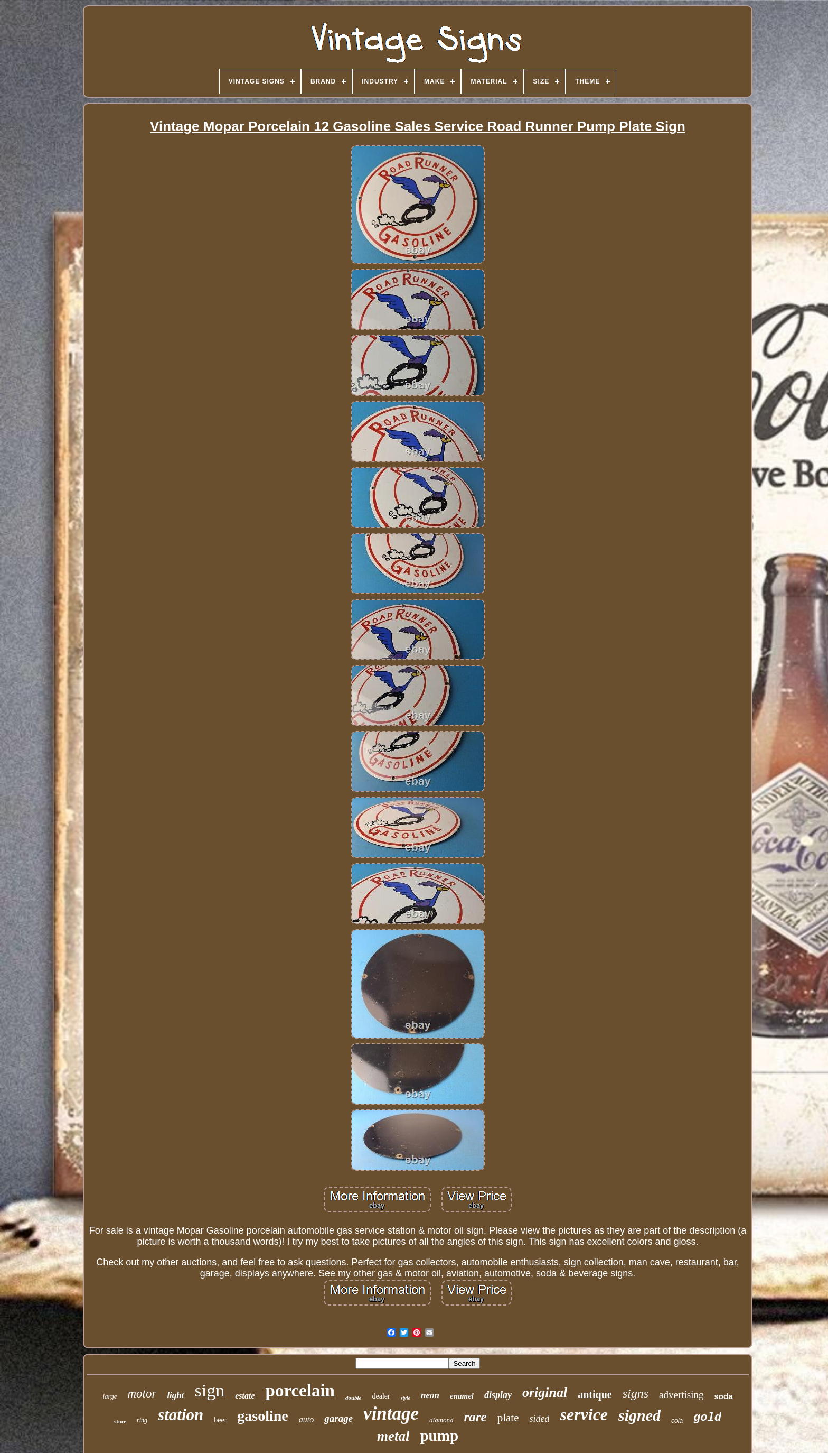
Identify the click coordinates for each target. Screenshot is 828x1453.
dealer (381, 1396)
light (175, 1395)
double (353, 1397)
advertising (681, 1394)
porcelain (300, 1390)
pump (439, 1435)
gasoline (262, 1416)
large (109, 1396)
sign (210, 1390)
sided (539, 1418)
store (120, 1421)
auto (306, 1419)
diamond (441, 1420)
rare (475, 1417)
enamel (462, 1396)
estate (245, 1395)
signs (635, 1393)
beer (220, 1420)
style (405, 1398)
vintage (391, 1413)
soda (723, 1396)
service (584, 1414)
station (180, 1414)
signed (639, 1415)
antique (594, 1394)
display (498, 1395)
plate (508, 1417)
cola (677, 1420)
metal (393, 1436)
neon (430, 1395)
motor (141, 1393)
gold (707, 1417)
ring (142, 1420)
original (544, 1392)
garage (338, 1418)
